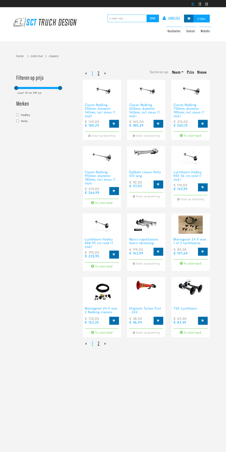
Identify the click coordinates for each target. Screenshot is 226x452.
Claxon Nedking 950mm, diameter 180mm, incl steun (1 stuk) (100, 177)
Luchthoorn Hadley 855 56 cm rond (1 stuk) (188, 175)
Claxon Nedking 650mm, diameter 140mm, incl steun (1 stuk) (144, 110)
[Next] (105, 72)
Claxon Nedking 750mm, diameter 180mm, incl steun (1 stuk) (189, 110)
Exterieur (37, 56)
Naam (176, 72)
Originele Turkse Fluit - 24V (145, 310)
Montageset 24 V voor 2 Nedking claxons (101, 310)
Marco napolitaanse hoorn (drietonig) (143, 241)
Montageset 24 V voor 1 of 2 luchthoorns (190, 241)
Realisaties (174, 30)
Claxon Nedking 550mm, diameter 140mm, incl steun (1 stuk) (100, 110)
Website (205, 30)
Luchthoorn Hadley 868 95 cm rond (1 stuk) (99, 243)
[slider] (16, 88)
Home (20, 56)
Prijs (190, 72)
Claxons (54, 56)
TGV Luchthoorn (185, 309)
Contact (190, 30)
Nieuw (202, 72)
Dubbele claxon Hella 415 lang (145, 174)
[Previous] (86, 72)
